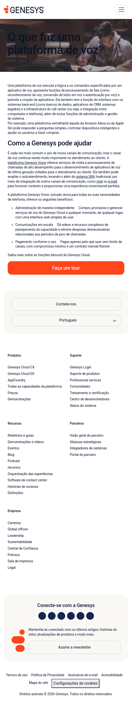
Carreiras (14, 523)
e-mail (112, 181)
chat (99, 181)
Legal (12, 568)
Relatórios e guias (21, 435)
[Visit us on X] (61, 616)
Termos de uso (17, 675)
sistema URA (85, 177)
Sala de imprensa (20, 561)
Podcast (14, 461)
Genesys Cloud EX (21, 374)
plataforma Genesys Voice (27, 163)
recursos (14, 467)
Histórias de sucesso (23, 487)
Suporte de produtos (85, 374)
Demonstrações (19, 399)
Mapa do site (38, 683)
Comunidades (80, 386)
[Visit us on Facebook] (71, 616)
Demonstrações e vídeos (26, 442)
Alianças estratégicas (85, 442)
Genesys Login (80, 367)
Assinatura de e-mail (83, 675)
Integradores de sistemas (88, 448)
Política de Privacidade (47, 675)
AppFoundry (16, 380)
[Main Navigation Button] (121, 9)
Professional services (85, 380)
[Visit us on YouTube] (80, 616)
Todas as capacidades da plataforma (35, 386)
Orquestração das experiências (30, 474)
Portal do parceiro (83, 455)
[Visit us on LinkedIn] (42, 616)
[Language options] (66, 320)
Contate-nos (66, 304)
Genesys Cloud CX (21, 367)
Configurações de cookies (75, 683)
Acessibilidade (112, 675)
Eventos (13, 448)
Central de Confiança (23, 548)
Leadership (16, 536)
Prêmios (14, 555)
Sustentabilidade (20, 542)
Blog (11, 455)
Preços (13, 393)
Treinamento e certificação (89, 393)
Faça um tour (66, 268)
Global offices (18, 529)
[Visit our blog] (90, 616)
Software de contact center (27, 480)
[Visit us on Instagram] (52, 616)
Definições (15, 493)
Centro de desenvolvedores (89, 399)
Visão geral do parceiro (86, 435)
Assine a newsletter (74, 647)
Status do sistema (83, 406)
